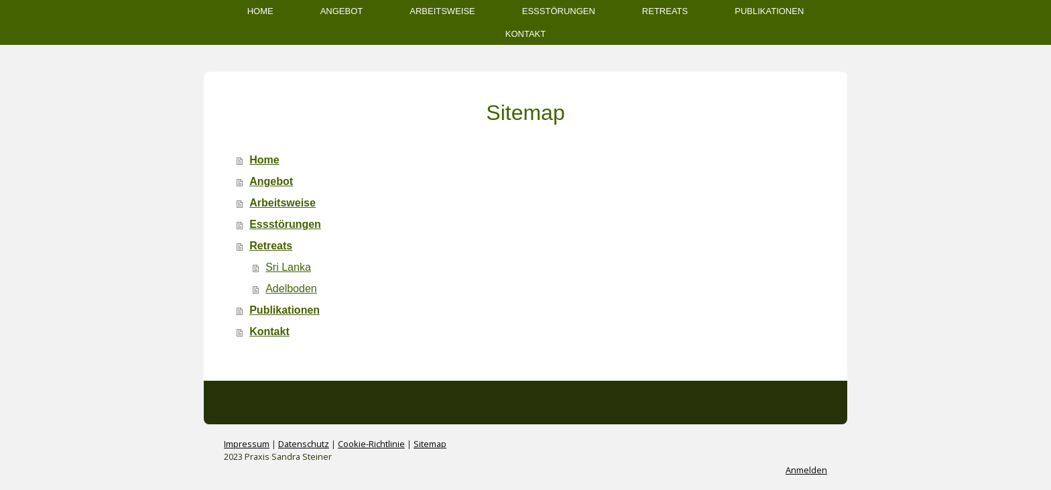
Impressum (246, 444)
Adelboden (291, 288)
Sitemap (430, 444)
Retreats (665, 11)
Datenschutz (303, 444)
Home (260, 11)
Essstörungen (558, 11)
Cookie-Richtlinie (371, 444)
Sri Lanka (288, 267)
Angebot (341, 11)
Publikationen (769, 11)
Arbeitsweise (442, 11)
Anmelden (806, 470)
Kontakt (525, 34)
